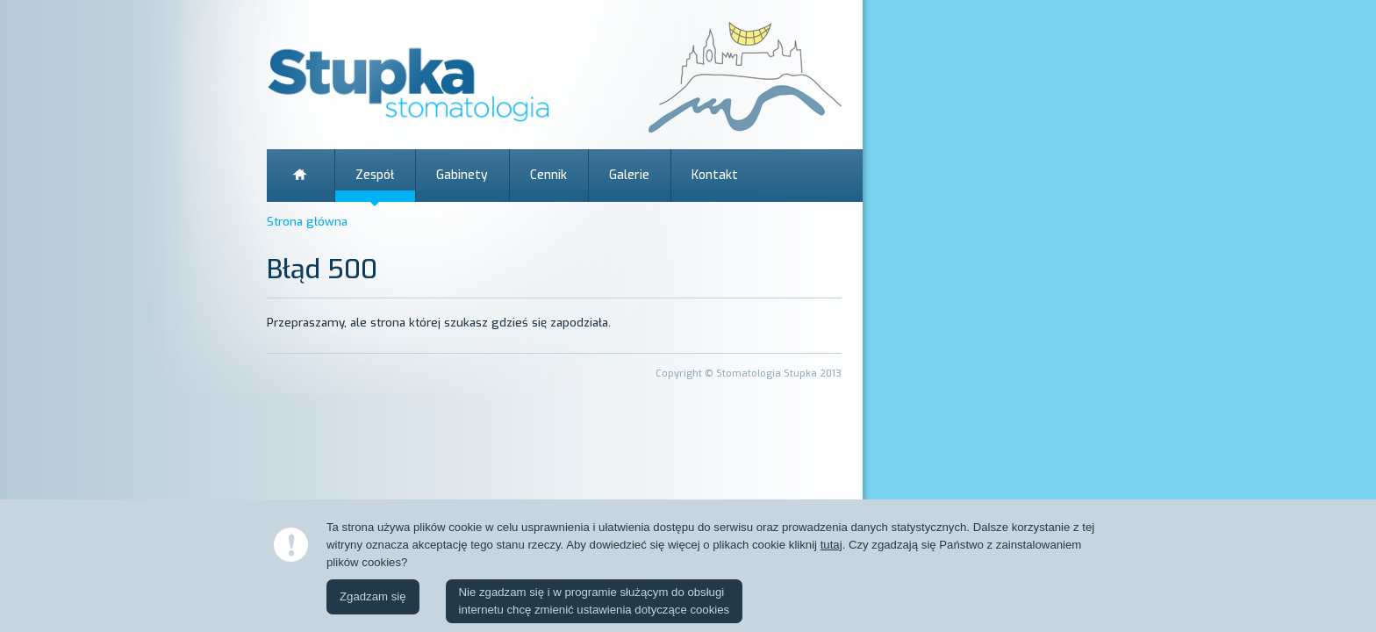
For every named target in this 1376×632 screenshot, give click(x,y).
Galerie (629, 175)
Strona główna (300, 175)
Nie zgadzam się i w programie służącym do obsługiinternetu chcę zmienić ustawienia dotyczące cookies (594, 600)
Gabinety (462, 175)
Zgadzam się (373, 596)
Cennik (548, 175)
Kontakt (715, 175)
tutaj (831, 544)
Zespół (374, 175)
